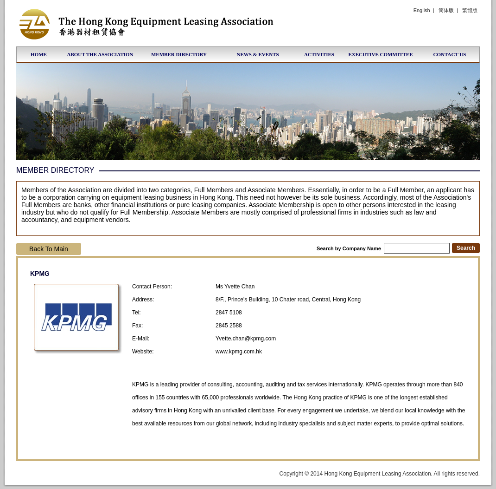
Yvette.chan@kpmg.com (246, 338)
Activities (319, 54)
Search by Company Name (383, 248)
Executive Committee (380, 54)
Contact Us (449, 54)
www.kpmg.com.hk (239, 351)
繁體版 (469, 10)
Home (39, 54)
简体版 (446, 10)
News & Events (257, 54)
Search (466, 248)
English (421, 10)
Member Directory (179, 54)
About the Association (100, 54)
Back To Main (48, 249)
